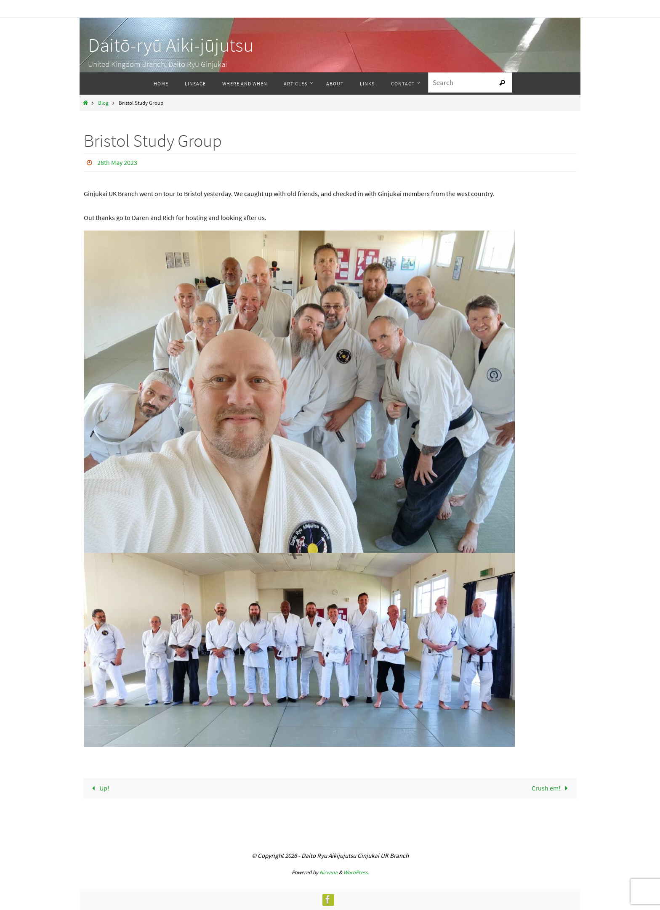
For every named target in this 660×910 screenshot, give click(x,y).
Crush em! (551, 788)
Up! (99, 788)
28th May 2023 (117, 162)
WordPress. (356, 872)
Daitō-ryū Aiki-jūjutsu (170, 45)
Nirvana (328, 872)
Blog (103, 102)
